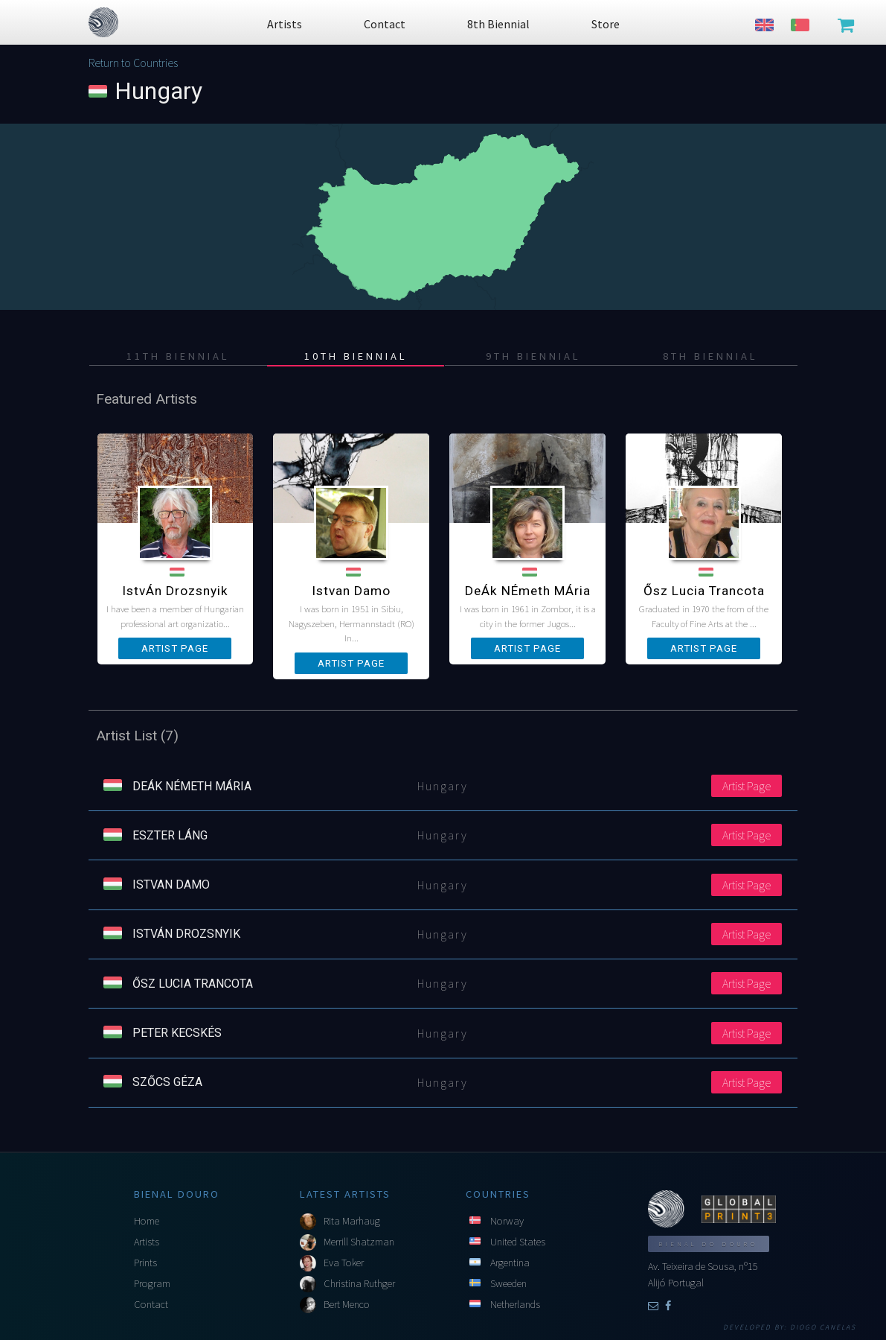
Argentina (510, 1262)
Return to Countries (133, 62)
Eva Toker (344, 1262)
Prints (145, 1262)
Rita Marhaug (352, 1221)
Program (152, 1283)
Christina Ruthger (359, 1283)
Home (146, 1221)
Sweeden (508, 1283)
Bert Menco (347, 1304)
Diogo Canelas (823, 1327)
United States (517, 1241)
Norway (507, 1221)
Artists (146, 1241)
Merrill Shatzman (359, 1241)
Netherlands (515, 1304)
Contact (151, 1304)
